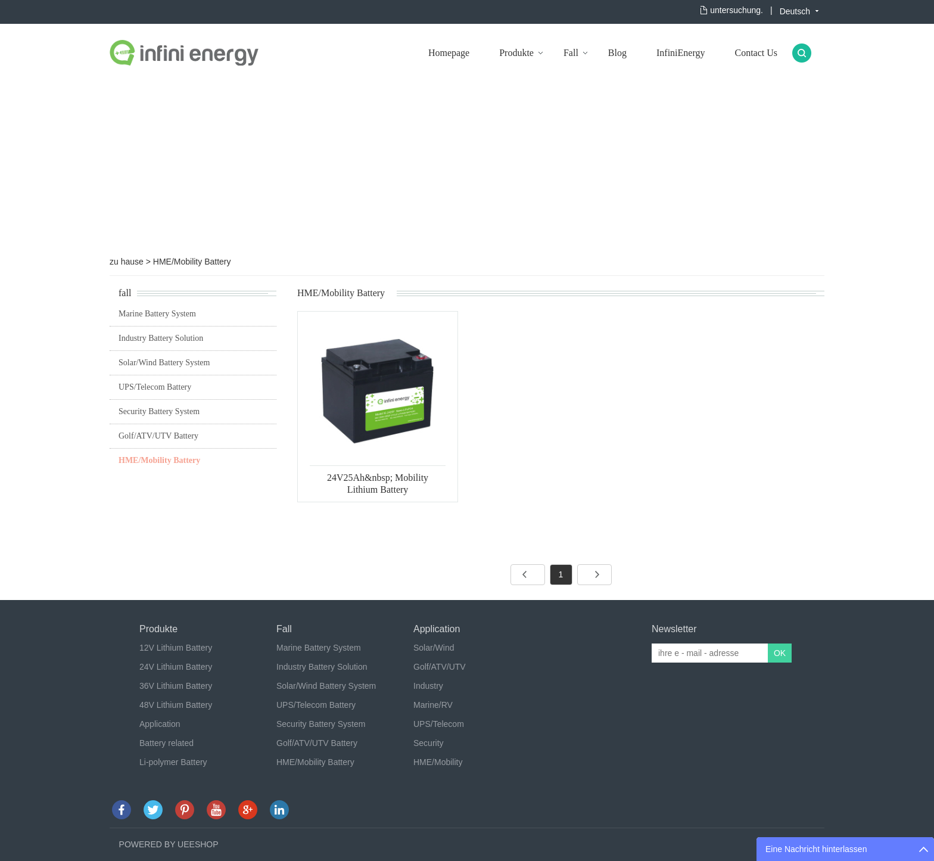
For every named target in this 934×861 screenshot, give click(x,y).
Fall (570, 53)
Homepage (448, 53)
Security (428, 743)
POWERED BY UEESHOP (169, 844)
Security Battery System (159, 411)
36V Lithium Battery (175, 686)
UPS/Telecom (438, 724)
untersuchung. (736, 10)
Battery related (166, 743)
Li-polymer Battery (173, 762)
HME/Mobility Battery (192, 261)
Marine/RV (433, 705)
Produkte (516, 53)
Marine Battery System (157, 313)
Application (159, 724)
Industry (428, 686)
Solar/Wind (433, 647)
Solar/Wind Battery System (164, 362)
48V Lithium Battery (175, 705)
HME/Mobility (437, 762)
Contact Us (755, 53)
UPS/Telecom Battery (155, 387)
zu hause (127, 261)
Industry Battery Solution (161, 338)
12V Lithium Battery (175, 647)
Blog (617, 53)
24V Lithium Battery (175, 667)
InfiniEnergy (680, 53)
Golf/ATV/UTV (439, 667)
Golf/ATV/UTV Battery (158, 435)
